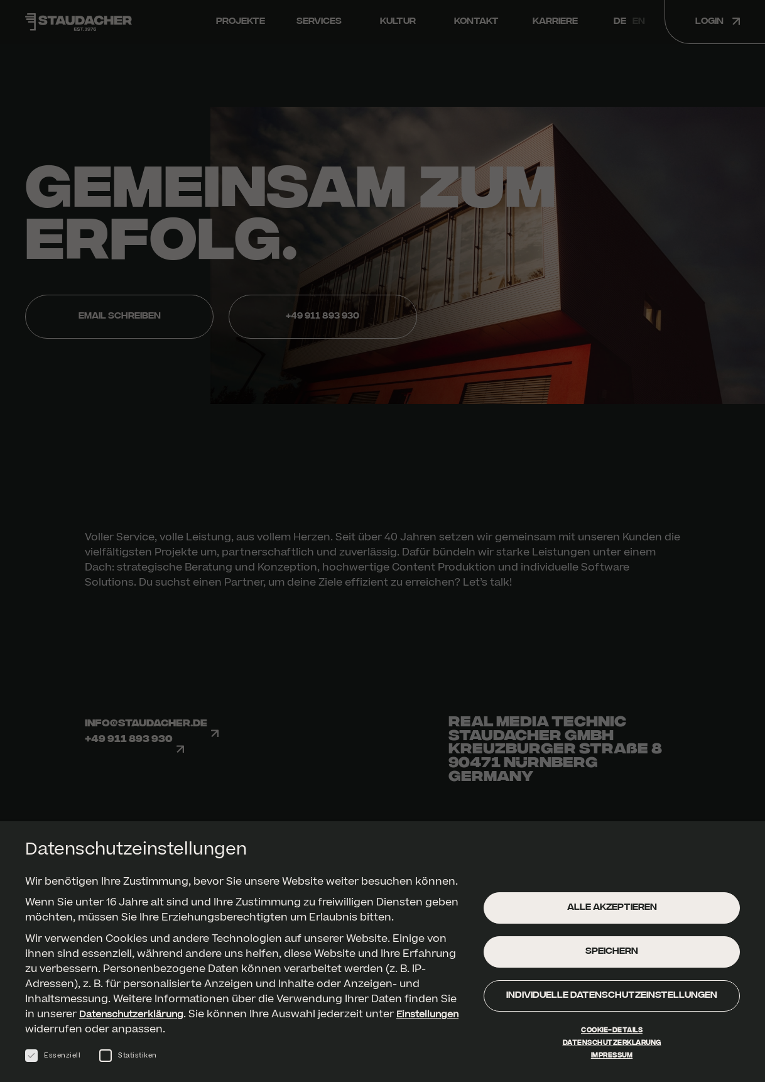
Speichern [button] (611, 958)
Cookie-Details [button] (612, 1036)
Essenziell (52, 1062)
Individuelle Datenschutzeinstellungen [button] (611, 1002)
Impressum (612, 1061)
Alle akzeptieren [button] (612, 914)
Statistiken (128, 1062)
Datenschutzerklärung (137, 1020)
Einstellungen (60, 1035)
